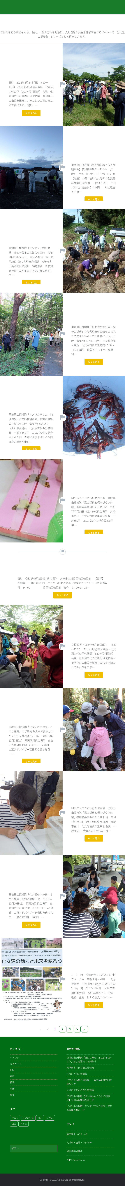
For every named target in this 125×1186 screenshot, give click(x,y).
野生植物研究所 (75, 1151)
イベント (14, 1058)
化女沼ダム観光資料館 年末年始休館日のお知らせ (89, 1082)
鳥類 (12, 1095)
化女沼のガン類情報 (77, 1074)
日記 (12, 1070)
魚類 (12, 1089)
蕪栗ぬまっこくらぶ (77, 1134)
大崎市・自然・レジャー (79, 1142)
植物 (12, 1082)
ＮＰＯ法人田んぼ (76, 1160)
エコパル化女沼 (59, 1180)
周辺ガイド (15, 1064)
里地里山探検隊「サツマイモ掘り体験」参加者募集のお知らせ (89, 1108)
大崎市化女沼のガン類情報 (80, 1090)
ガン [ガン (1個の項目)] (40, 1118)
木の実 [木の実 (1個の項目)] (23, 1124)
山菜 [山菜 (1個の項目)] (14, 1124)
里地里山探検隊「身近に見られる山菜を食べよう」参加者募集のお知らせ (89, 1060)
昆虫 (12, 1076)
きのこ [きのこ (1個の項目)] (15, 1118)
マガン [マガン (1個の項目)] (49, 1118)
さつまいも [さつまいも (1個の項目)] (28, 1118)
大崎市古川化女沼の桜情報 (80, 1068)
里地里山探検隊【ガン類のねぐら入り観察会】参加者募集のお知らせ (88, 1098)
